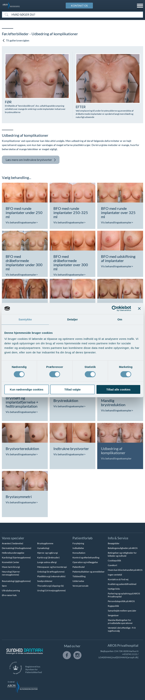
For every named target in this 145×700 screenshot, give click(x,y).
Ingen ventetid (115, 574)
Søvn (4, 585)
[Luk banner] (139, 308)
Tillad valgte (72, 389)
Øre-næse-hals (9, 595)
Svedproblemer (44, 581)
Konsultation (78, 552)
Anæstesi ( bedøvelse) (12, 543)
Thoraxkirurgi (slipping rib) (50, 585)
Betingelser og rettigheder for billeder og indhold (122, 554)
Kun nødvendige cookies (26, 389)
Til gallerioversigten (15, 40)
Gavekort (112, 565)
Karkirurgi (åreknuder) (48, 557)
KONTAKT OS (79, 5)
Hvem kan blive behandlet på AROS (125, 570)
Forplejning (78, 543)
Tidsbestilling (79, 576)
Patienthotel (78, 567)
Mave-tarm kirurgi (11, 567)
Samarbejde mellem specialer (122, 610)
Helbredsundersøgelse (13, 552)
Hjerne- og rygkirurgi (47, 552)
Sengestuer (113, 615)
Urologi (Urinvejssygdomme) (51, 590)
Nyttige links (114, 588)
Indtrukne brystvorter (31, 159)
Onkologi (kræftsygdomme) (51, 571)
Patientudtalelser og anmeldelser (88, 571)
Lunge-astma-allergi (47, 562)
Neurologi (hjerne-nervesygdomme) (11, 573)
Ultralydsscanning (11, 590)
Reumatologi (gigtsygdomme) (16, 581)
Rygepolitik (113, 605)
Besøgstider (114, 543)
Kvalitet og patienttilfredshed (122, 584)
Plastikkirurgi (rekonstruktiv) (51, 576)
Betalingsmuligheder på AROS (122, 548)
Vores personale (80, 585)
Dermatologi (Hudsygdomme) (16, 548)
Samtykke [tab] (25, 319)
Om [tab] (119, 319)
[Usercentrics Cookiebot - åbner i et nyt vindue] (114, 308)
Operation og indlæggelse (85, 562)
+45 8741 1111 (129, 654)
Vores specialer (13, 538)
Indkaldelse (78, 548)
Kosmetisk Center (10, 562)
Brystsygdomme (45, 543)
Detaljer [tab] (72, 319)
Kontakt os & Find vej (118, 579)
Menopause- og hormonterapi (52, 567)
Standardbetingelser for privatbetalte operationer (120, 621)
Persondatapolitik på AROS (121, 601)
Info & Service (118, 538)
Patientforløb (82, 538)
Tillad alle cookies (118, 389)
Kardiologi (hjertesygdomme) (16, 557)
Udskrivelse (78, 581)
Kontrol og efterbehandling (85, 557)
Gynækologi (43, 548)
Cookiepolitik (114, 560)
